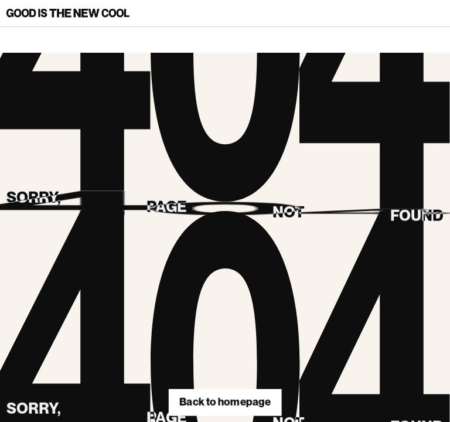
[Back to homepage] (67, 13)
